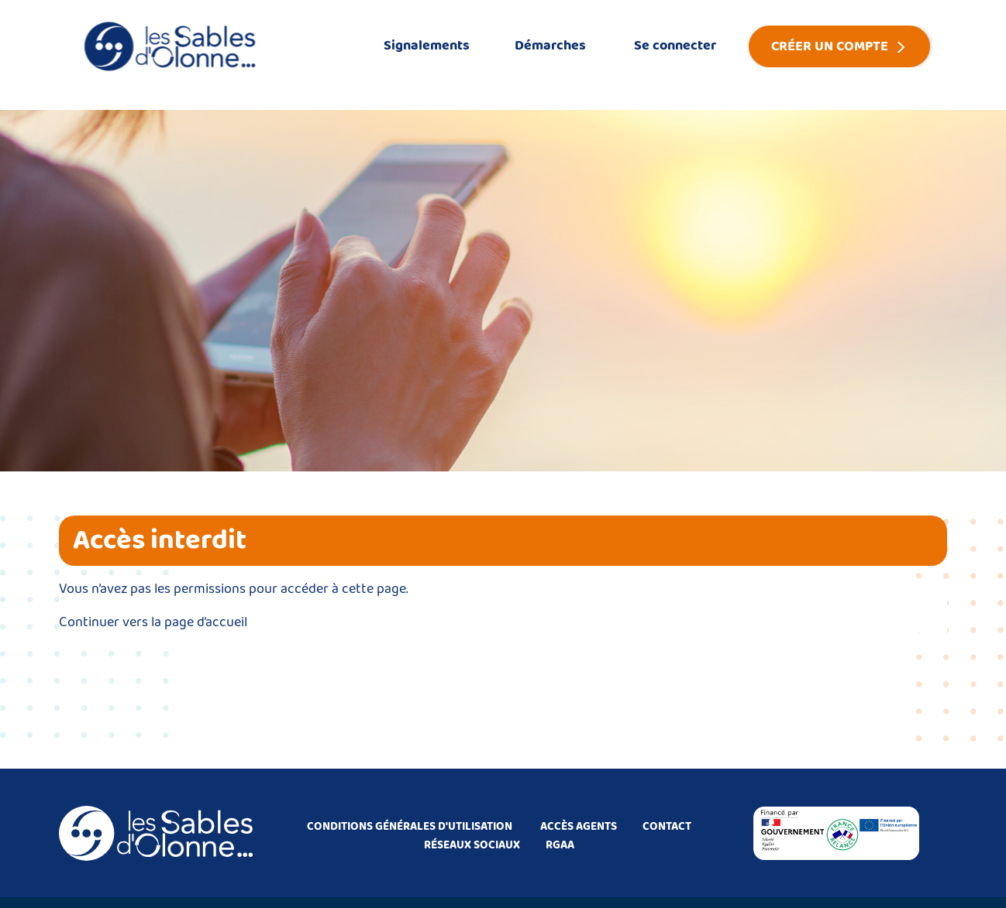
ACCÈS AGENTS (578, 826)
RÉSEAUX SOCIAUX (472, 845)
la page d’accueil (199, 622)
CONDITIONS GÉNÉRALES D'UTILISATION (409, 826)
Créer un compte (829, 46)
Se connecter (675, 46)
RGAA (560, 845)
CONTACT (667, 826)
